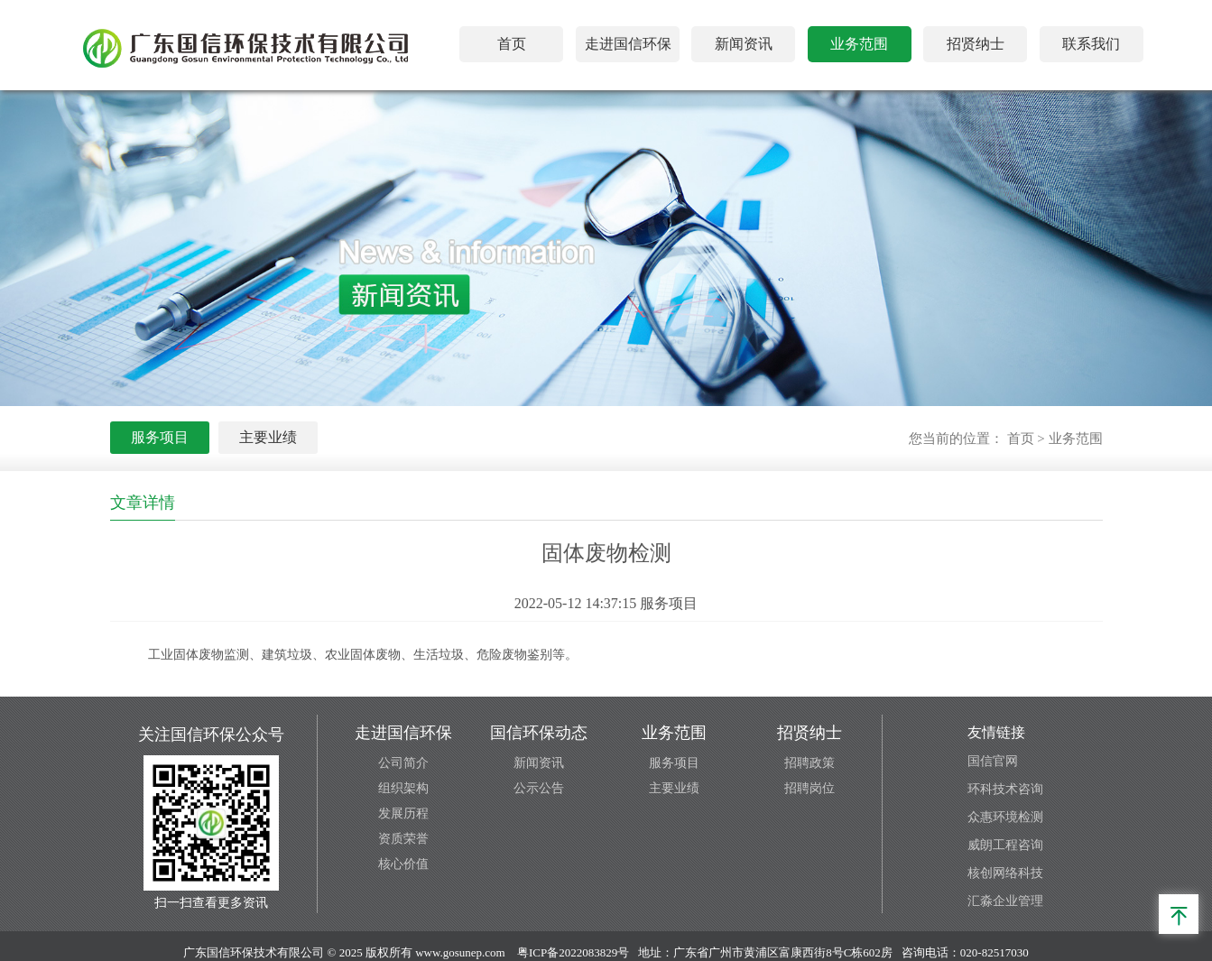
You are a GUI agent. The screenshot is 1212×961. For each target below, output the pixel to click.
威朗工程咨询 (1005, 845)
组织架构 (403, 788)
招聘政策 (809, 763)
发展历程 (403, 813)
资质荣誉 (403, 838)
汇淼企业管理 (1005, 901)
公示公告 (538, 788)
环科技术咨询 (1005, 789)
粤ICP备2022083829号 (573, 952)
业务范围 (859, 43)
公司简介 (403, 763)
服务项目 (160, 437)
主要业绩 (268, 437)
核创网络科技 (1005, 873)
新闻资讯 (744, 43)
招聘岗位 (809, 788)
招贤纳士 (975, 43)
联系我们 (1091, 43)
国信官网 (992, 761)
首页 (511, 43)
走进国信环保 (628, 43)
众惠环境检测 (1005, 817)
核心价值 (403, 864)
